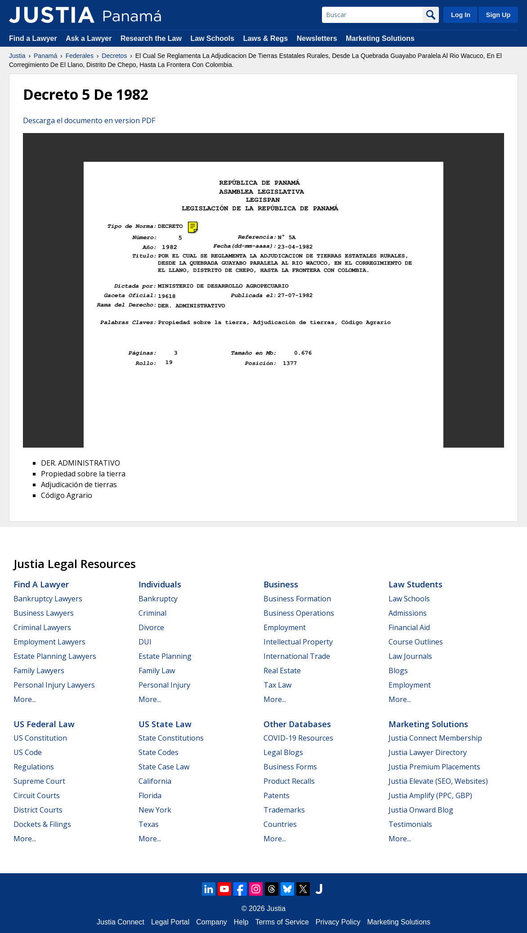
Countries (280, 824)
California (154, 781)
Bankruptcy (158, 599)
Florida (149, 795)
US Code (27, 752)
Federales (80, 55)
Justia (17, 55)
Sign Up (498, 14)
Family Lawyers (38, 670)
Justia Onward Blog (421, 810)
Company (211, 922)
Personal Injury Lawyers (54, 685)
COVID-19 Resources (298, 738)
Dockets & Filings (42, 824)
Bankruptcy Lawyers (47, 599)
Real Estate (282, 670)
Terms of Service (282, 922)
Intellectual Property (298, 642)
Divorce (151, 627)
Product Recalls (289, 781)
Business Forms (290, 767)
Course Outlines (416, 642)
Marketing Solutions (380, 38)
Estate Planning (165, 656)
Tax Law (277, 685)
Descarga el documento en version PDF (89, 120)
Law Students (415, 584)
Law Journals (410, 656)
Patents (277, 795)
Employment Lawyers (49, 642)
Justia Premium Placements (434, 767)
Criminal (152, 613)
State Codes (158, 752)
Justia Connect (120, 922)
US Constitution (40, 738)
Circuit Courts (36, 795)
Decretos (114, 55)
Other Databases (297, 724)
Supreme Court (39, 781)
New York (154, 810)
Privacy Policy (338, 922)
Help (241, 922)
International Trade (297, 656)
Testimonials (410, 824)
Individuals (159, 584)
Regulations (33, 767)
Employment (285, 627)
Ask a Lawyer (90, 38)
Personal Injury (164, 685)
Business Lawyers (43, 613)
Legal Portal (170, 922)
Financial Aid (409, 627)
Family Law (156, 670)
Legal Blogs (283, 752)
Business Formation (297, 599)
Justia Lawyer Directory (428, 752)
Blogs (398, 670)
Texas (148, 824)
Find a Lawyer (33, 38)
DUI (145, 642)
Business (281, 584)
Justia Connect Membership (435, 738)
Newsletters (317, 38)
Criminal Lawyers (42, 627)
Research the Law (151, 38)
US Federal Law (44, 724)
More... (24, 699)
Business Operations (299, 613)
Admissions (408, 613)
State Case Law (163, 767)
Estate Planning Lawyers (54, 656)
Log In (460, 14)
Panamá (45, 55)
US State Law (165, 724)
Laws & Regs (265, 38)
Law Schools (212, 38)
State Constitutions (171, 738)
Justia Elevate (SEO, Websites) (438, 781)
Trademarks (284, 810)
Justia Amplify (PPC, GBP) (430, 795)
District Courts (38, 810)
